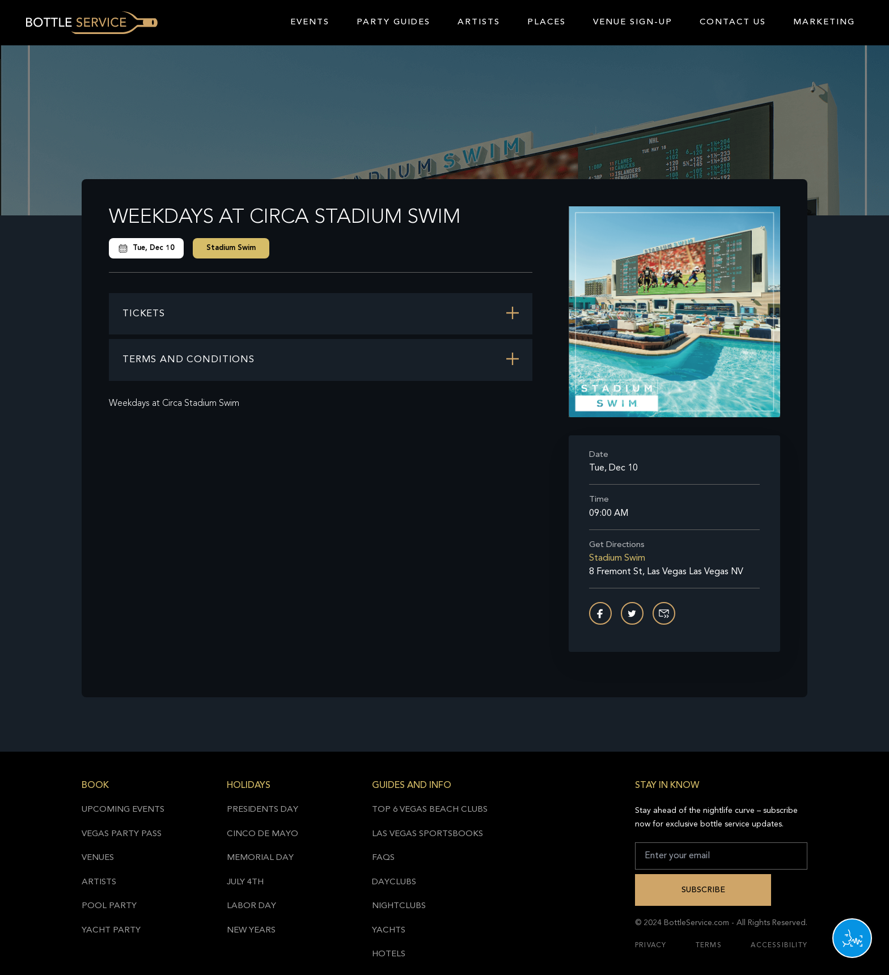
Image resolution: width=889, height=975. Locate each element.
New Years (251, 930)
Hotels (388, 954)
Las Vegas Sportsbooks (427, 834)
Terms (709, 945)
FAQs (383, 858)
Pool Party (109, 906)
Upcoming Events (123, 810)
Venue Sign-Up (632, 22)
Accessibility (779, 945)
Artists (479, 22)
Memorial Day (260, 858)
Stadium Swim (231, 248)
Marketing (824, 22)
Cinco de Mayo (262, 834)
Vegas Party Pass (122, 834)
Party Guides (393, 22)
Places (546, 22)
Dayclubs (394, 882)
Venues (98, 858)
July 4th (245, 882)
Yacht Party (111, 930)
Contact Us (733, 22)
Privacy (650, 945)
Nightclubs (399, 906)
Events (309, 22)
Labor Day (251, 906)
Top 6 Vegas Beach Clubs (430, 810)
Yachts (388, 930)
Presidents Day (262, 810)
